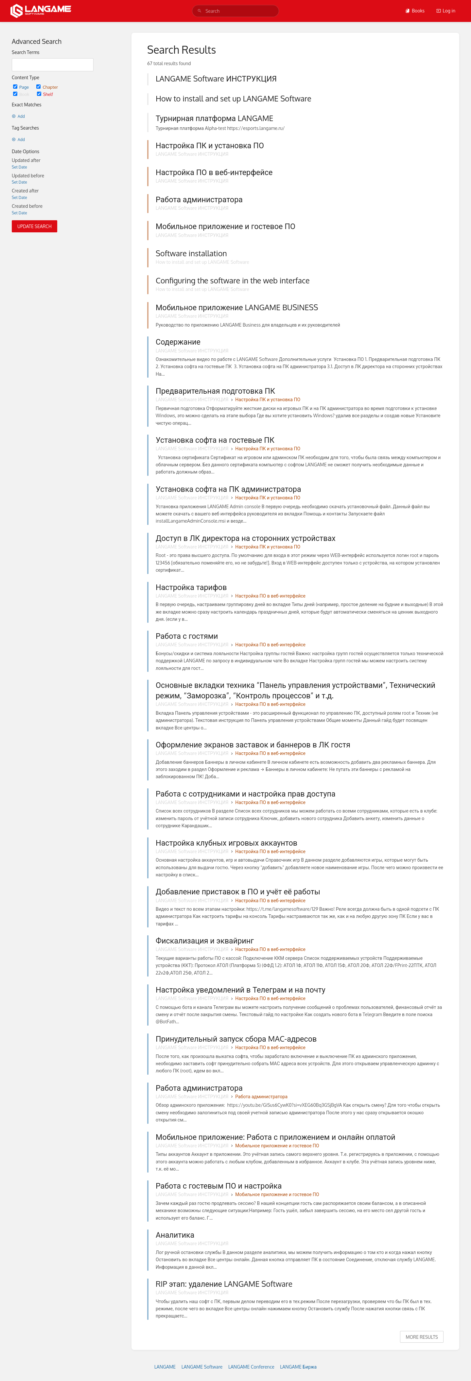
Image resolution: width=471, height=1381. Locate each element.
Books (415, 10)
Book (21, 94)
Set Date (19, 167)
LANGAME (165, 1367)
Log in (445, 10)
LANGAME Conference (251, 1367)
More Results (422, 1337)
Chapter (47, 87)
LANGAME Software (202, 1367)
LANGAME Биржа (298, 1367)
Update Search (34, 226)
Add (18, 116)
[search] (235, 11)
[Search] (199, 11)
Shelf (45, 94)
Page (21, 87)
